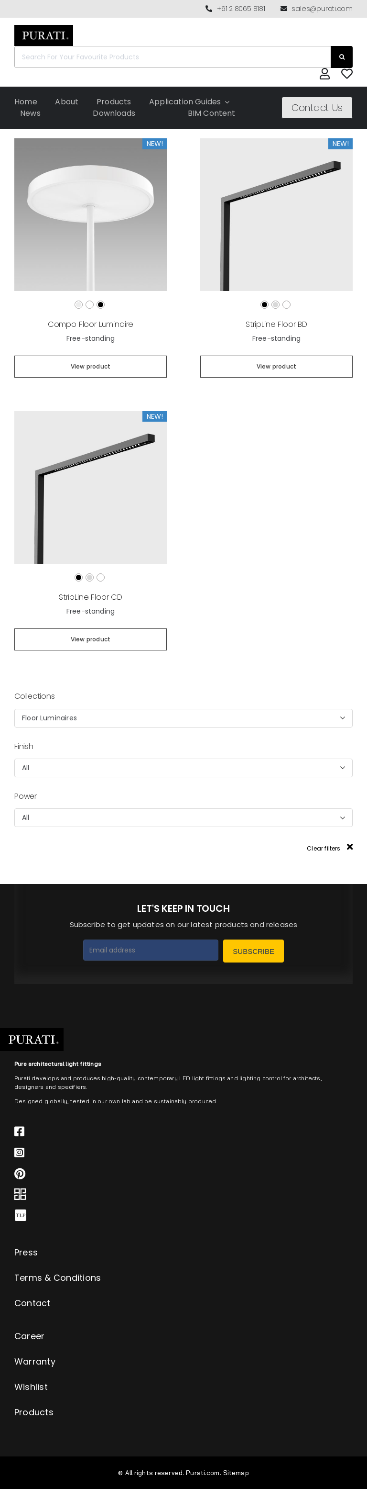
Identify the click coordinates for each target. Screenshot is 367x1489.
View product (90, 366)
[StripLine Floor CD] (90, 415)
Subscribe (253, 951)
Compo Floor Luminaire (91, 324)
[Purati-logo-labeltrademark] (43, 27)
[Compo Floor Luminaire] (90, 142)
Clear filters (330, 848)
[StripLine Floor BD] (276, 142)
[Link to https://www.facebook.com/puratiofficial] (174, 1131)
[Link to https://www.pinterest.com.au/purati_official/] (174, 1173)
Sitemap (236, 1473)
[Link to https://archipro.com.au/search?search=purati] (174, 1194)
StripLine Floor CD (90, 597)
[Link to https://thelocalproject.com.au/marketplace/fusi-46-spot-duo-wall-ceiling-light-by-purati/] (174, 1215)
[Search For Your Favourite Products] (172, 57)
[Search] (342, 57)
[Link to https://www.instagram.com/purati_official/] (174, 1152)
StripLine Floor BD (276, 324)
